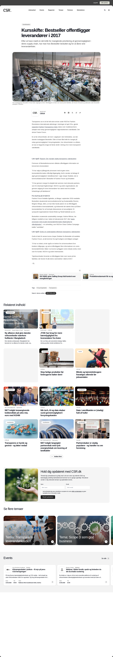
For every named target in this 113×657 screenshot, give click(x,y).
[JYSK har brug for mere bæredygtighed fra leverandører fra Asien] (56, 326)
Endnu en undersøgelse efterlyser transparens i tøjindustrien (60, 232)
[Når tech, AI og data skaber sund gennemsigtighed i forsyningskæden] (56, 402)
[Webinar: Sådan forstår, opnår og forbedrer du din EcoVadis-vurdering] (83, 575)
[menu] (109, 10)
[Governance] (45, 351)
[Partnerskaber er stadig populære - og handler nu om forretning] (92, 434)
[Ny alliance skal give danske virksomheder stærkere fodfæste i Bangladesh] (21, 326)
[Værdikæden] (26, 24)
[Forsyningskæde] (42, 288)
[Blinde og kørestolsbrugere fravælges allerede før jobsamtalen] (92, 363)
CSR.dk (42, 113)
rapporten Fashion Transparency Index (45, 127)
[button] (79, 270)
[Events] (42, 10)
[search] (104, 10)
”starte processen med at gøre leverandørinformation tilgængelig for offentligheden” (53, 221)
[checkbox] (41, 492)
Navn (42, 484)
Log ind (95, 2)
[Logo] (7, 10)
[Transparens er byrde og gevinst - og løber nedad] (21, 433)
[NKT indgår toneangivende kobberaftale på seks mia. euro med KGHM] (21, 402)
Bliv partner (104, 2)
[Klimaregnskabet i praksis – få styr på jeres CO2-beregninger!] (30, 575)
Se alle (106, 558)
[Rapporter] (51, 10)
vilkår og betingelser (77, 491)
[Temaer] (61, 10)
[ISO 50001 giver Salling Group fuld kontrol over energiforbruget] (56, 277)
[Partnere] (70, 10)
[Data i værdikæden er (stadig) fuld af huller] (92, 400)
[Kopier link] (80, 112)
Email (67, 484)
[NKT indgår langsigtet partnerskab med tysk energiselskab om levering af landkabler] (56, 435)
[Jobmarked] (32, 10)
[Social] (80, 351)
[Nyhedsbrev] (81, 10)
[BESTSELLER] (50, 293)
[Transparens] (52, 288)
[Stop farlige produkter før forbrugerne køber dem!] (56, 362)
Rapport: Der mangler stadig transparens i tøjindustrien (58, 159)
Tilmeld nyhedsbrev (47, 497)
